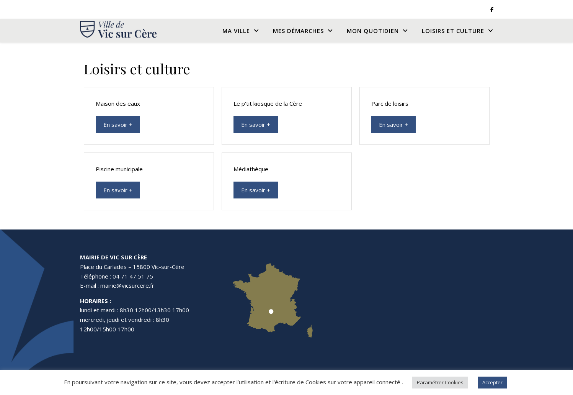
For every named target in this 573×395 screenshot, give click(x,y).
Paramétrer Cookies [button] (440, 382)
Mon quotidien (373, 30)
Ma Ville (236, 30)
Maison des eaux (118, 103)
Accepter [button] (492, 382)
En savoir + (117, 124)
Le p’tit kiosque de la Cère (267, 103)
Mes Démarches (298, 30)
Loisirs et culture (453, 30)
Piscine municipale (119, 169)
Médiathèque (250, 169)
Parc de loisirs (389, 103)
